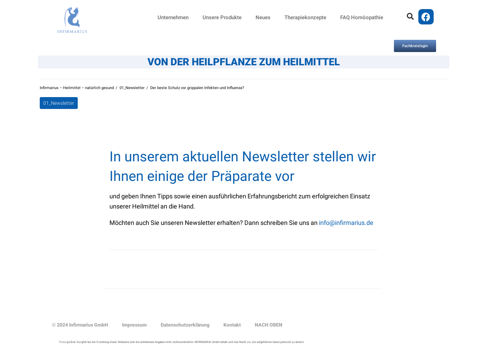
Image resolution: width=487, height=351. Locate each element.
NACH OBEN (268, 325)
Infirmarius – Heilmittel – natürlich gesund (77, 88)
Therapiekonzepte (305, 17)
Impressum (134, 325)
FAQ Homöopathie (361, 17)
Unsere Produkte (222, 17)
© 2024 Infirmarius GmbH (80, 325)
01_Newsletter (132, 88)
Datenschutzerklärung (185, 325)
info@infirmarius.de (346, 222)
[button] (410, 16)
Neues (263, 17)
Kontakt (232, 325)
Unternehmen (173, 17)
